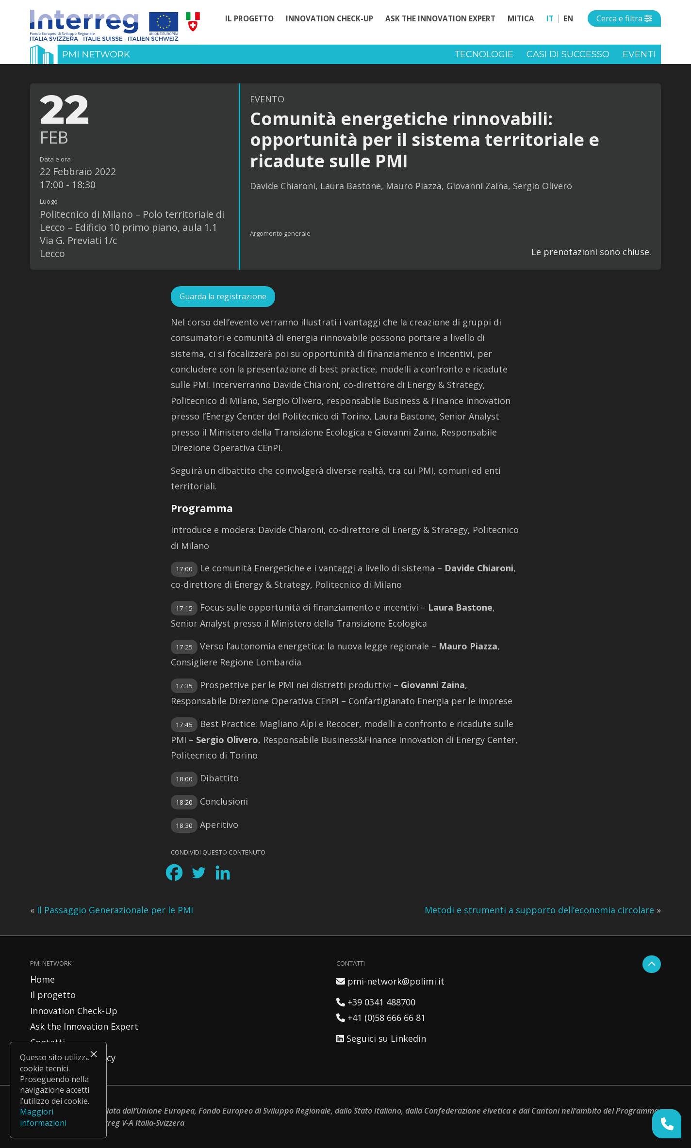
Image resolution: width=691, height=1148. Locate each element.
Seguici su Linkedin (381, 1038)
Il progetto (249, 18)
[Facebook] (174, 872)
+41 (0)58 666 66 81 (381, 1017)
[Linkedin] (223, 872)
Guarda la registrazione (223, 296)
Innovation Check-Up (329, 18)
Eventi (639, 54)
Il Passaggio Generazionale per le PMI (115, 910)
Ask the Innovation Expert (440, 18)
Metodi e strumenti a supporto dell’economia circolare (539, 910)
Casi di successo (567, 54)
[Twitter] (198, 872)
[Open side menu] (624, 18)
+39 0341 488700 (375, 1002)
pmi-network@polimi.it (390, 981)
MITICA (521, 18)
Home (42, 979)
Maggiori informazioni (43, 1117)
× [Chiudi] (93, 1054)
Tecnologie (483, 54)
